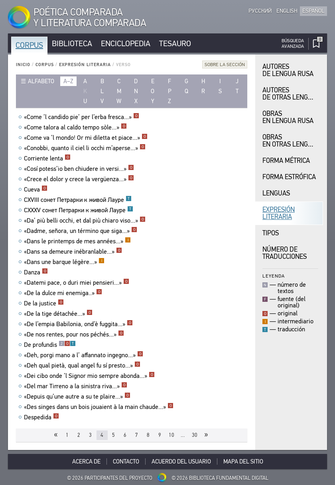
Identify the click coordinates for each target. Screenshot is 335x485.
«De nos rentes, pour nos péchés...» (74, 334)
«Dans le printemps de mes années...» (77, 241)
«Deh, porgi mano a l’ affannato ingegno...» (83, 355)
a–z (68, 81)
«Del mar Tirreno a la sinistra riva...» (75, 386)
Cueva (35, 189)
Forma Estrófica (289, 177)
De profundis (50, 344)
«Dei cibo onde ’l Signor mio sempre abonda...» (89, 375)
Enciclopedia (125, 43)
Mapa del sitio (243, 461)
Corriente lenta (47, 158)
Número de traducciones (284, 253)
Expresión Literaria (85, 64)
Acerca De (86, 461)
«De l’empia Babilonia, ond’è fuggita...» (78, 324)
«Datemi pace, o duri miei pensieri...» (76, 282)
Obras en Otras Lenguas (291, 141)
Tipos (270, 233)
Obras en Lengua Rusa (287, 117)
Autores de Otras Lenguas (291, 94)
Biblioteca (72, 43)
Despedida (41, 417)
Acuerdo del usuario (181, 461)
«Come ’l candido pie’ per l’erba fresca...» (81, 117)
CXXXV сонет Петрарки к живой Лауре (78, 210)
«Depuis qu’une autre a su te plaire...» (77, 396)
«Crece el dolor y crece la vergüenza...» (79, 179)
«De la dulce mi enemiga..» (63, 293)
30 (194, 435)
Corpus (29, 45)
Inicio (23, 64)
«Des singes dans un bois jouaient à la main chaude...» (98, 407)
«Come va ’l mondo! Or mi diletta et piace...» (86, 137)
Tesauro (175, 43)
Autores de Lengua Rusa (287, 70)
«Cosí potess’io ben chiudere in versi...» (79, 168)
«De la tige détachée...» (58, 313)
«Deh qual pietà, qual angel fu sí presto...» (82, 365)
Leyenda (273, 275)
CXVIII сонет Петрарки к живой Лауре (78, 199)
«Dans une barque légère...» (64, 262)
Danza (36, 272)
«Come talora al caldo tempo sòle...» (75, 127)
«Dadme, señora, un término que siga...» (80, 231)
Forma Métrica (286, 160)
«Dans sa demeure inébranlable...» (73, 251)
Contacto (126, 461)
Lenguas (276, 193)
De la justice (44, 303)
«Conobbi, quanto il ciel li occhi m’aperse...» (85, 148)
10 (171, 435)
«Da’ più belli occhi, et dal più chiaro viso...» (85, 220)
